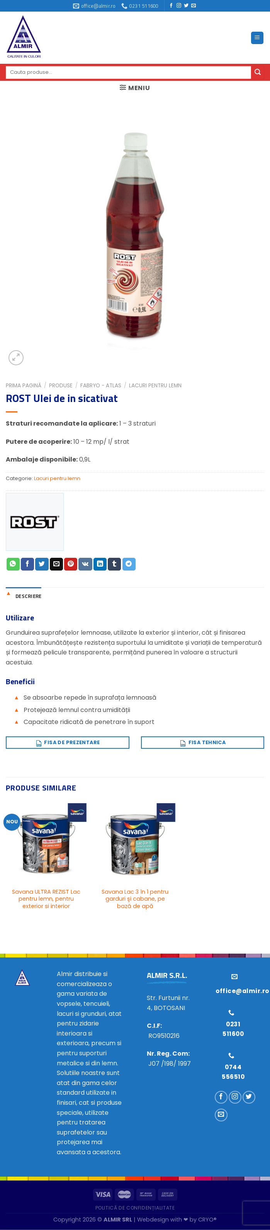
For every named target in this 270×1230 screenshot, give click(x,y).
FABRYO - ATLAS (100, 385)
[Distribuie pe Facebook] (27, 564)
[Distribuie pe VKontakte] (85, 564)
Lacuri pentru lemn (155, 385)
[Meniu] (257, 38)
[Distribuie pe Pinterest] (70, 564)
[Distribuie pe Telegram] (129, 564)
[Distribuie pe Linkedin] (100, 564)
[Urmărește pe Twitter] (186, 6)
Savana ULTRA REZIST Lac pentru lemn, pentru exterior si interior (46, 899)
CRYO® (207, 1219)
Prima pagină (23, 385)
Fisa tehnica (202, 741)
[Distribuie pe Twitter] (41, 564)
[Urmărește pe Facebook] (171, 6)
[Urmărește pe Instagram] (179, 6)
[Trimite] (257, 72)
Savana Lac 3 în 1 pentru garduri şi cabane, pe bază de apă (135, 899)
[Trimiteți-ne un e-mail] (193, 6)
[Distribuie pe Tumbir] (114, 564)
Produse (61, 385)
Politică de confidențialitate (135, 1207)
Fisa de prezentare (67, 741)
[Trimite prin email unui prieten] (56, 564)
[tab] (23, 596)
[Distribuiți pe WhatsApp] (13, 564)
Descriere (28, 596)
